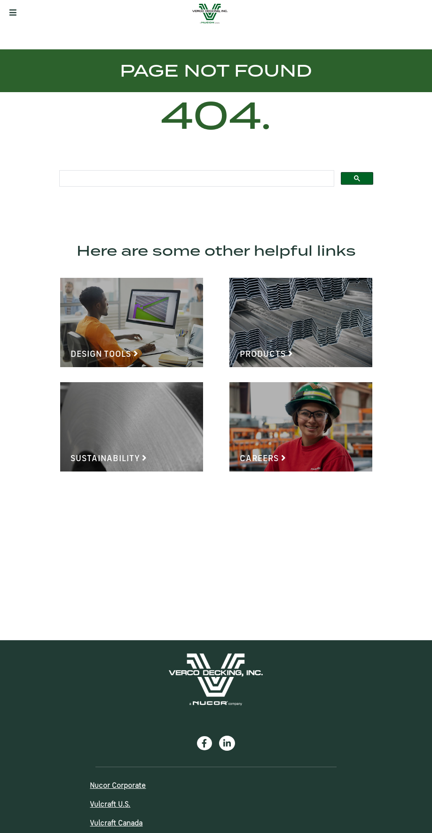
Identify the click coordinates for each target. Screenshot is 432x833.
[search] (196, 178)
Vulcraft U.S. (110, 805)
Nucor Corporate (118, 786)
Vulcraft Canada (116, 823)
